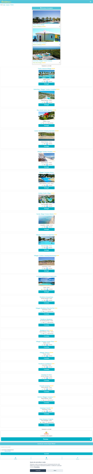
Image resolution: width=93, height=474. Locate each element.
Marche (7, 4)
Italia (4, 4)
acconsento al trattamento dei (7, 450)
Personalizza (37, 467)
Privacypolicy (15, 459)
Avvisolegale (46, 459)
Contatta (46, 303)
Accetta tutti (38, 470)
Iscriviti (46, 453)
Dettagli (46, 84)
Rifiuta (55, 470)
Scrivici (77, 459)
